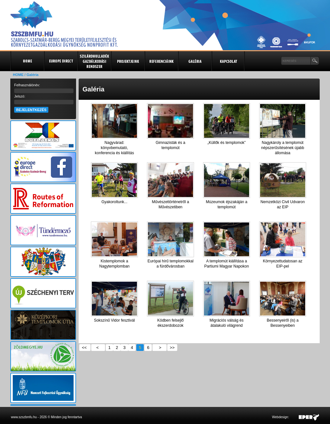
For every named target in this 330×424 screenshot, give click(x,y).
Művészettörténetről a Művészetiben (170, 204)
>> (172, 347)
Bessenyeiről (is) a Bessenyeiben (283, 323)
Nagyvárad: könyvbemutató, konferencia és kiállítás (114, 147)
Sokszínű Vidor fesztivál (114, 320)
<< (85, 347)
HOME (18, 75)
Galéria (194, 61)
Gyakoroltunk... (115, 202)
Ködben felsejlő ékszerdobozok (170, 323)
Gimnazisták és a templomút (170, 145)
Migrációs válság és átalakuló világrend (226, 323)
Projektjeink (127, 61)
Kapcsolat (228, 61)
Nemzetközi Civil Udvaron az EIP (282, 204)
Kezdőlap (27, 61)
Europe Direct (60, 61)
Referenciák (161, 61)
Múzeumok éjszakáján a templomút (227, 204)
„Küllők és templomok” (227, 142)
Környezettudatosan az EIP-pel (283, 264)
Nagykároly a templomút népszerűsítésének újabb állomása (282, 147)
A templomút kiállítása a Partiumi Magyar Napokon (226, 264)
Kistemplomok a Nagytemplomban (114, 264)
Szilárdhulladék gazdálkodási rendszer (94, 61)
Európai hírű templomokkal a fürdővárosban (171, 264)
